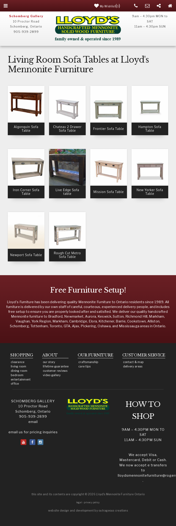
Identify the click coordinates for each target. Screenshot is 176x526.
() (107, 5)
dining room (19, 370)
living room (18, 366)
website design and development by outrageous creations (88, 510)
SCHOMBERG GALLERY (33, 401)
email (33, 422)
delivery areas (133, 366)
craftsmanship (88, 362)
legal (79, 502)
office (15, 383)
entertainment (21, 379)
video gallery (52, 375)
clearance (17, 362)
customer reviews (55, 370)
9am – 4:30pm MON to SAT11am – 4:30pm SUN (143, 435)
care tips (84, 366)
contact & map (133, 362)
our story (49, 362)
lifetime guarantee (56, 366)
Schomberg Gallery (26, 16)
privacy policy (92, 502)
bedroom (17, 375)
